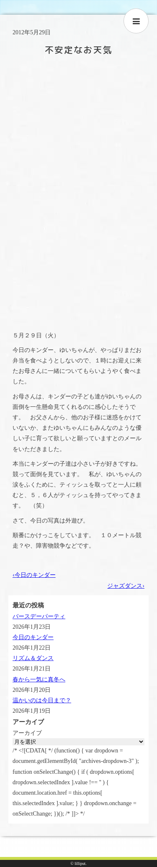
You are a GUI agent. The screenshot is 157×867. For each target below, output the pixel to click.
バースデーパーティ (39, 616)
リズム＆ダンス (33, 658)
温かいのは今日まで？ (42, 700)
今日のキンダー (33, 637)
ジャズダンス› (125, 586)
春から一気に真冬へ (39, 679)
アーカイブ (27, 733)
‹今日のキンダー (34, 575)
